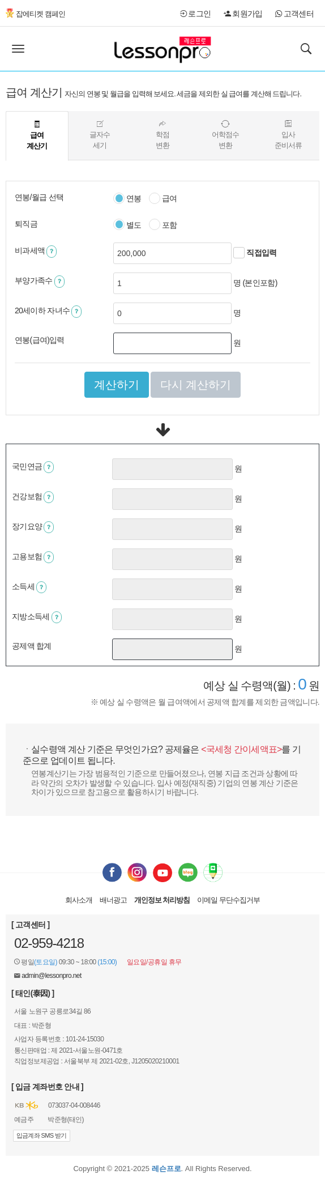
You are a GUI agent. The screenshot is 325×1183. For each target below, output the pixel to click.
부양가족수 (40, 281)
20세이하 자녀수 (48, 311)
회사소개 (78, 900)
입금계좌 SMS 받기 (41, 1135)
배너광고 (113, 900)
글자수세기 (100, 135)
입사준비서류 (288, 135)
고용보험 (33, 557)
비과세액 (36, 251)
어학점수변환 (225, 135)
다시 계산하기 (196, 384)
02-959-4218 (49, 943)
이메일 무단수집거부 (228, 900)
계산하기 (116, 384)
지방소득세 (37, 617)
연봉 (127, 199)
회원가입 (243, 13)
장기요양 (33, 527)
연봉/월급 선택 (39, 197)
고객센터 (294, 13)
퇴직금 (26, 223)
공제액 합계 (32, 645)
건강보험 (33, 497)
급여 (163, 199)
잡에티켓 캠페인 (35, 14)
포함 (163, 225)
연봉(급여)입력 (40, 339)
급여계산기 (37, 135)
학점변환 (163, 135)
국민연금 (33, 467)
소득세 (29, 587)
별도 (127, 225)
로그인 (195, 13)
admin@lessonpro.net (52, 976)
